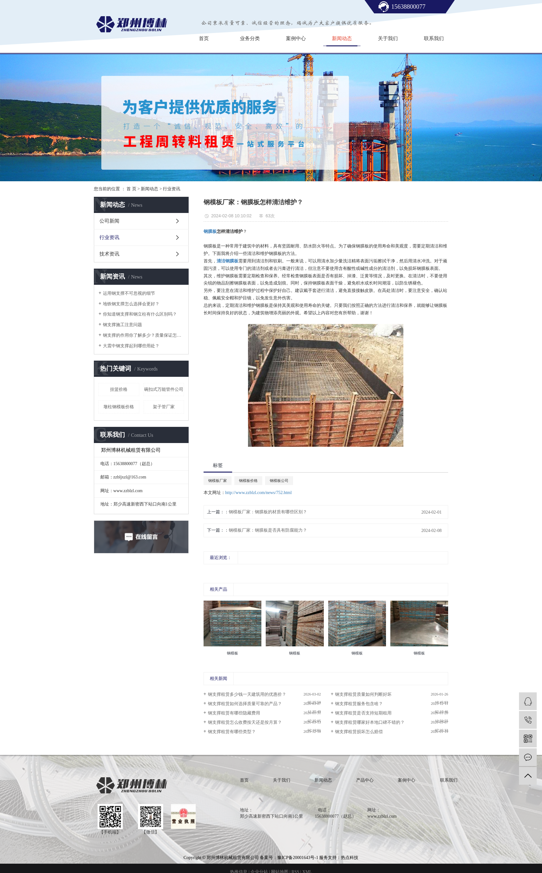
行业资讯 (171, 189)
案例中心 (296, 38)
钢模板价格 (248, 480)
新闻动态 (342, 38)
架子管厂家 (164, 406)
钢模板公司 (279, 480)
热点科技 (349, 857)
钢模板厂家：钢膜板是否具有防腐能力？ (268, 530)
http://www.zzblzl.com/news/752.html (258, 492)
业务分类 (250, 38)
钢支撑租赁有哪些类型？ (232, 731)
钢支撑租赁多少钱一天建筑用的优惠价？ (247, 694)
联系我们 (434, 38)
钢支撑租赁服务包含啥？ (359, 703)
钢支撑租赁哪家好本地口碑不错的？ (370, 722)
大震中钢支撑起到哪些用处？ (131, 346)
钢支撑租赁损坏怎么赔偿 (359, 731)
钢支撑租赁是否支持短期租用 (363, 713)
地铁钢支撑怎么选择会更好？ (131, 304)
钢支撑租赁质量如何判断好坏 (363, 694)
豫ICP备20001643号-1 (297, 857)
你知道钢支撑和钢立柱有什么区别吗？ (140, 314)
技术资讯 (109, 253)
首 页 (131, 189)
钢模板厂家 (217, 480)
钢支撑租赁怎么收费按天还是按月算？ (245, 722)
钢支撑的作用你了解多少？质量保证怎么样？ (143, 335)
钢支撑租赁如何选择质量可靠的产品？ (245, 703)
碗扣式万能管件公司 (163, 389)
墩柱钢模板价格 (118, 406)
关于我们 (388, 38)
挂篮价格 (118, 389)
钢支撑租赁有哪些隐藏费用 (234, 713)
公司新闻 (109, 221)
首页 (204, 38)
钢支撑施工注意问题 (122, 324)
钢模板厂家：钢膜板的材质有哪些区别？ (268, 512)
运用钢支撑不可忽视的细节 (129, 293)
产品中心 (365, 780)
